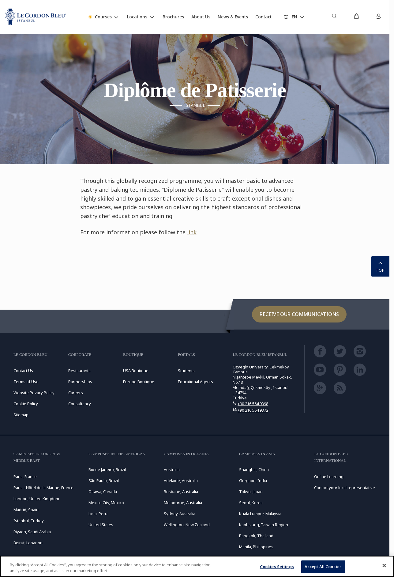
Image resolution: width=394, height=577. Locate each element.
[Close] (384, 565)
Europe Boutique (138, 381)
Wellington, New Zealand (187, 524)
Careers (75, 392)
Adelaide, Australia (181, 480)
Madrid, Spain (26, 509)
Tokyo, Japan (251, 491)
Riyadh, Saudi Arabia (32, 531)
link (192, 232)
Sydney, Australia (179, 513)
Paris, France (25, 476)
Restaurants (79, 370)
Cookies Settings (277, 566)
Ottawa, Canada (102, 491)
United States (100, 524)
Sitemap (20, 414)
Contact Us (23, 370)
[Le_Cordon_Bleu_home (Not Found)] (35, 17)
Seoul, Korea (251, 502)
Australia (172, 469)
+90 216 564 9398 (253, 403)
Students (186, 370)
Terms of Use (26, 381)
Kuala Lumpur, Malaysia (260, 513)
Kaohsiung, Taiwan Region (263, 524)
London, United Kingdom (36, 498)
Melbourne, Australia (183, 502)
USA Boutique (135, 370)
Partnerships (80, 381)
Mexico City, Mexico (106, 502)
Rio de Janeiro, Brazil (107, 469)
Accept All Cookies (323, 566)
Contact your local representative (344, 487)
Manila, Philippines (256, 546)
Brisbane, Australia (181, 491)
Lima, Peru (97, 513)
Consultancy (79, 403)
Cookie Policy (25, 403)
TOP (380, 266)
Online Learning (328, 476)
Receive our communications (299, 314)
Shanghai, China (254, 469)
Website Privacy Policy (33, 392)
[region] (197, 566)
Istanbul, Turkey (28, 520)
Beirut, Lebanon (28, 542)
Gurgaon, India (253, 480)
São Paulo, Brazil (103, 480)
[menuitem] (334, 17)
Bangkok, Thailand (256, 535)
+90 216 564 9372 (253, 410)
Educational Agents (195, 381)
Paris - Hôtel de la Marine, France (43, 487)
